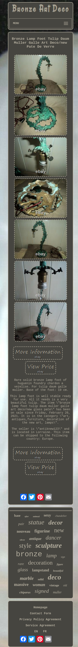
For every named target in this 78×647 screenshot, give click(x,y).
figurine (42, 531)
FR (45, 631)
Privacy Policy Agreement (41, 619)
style (25, 545)
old (65, 585)
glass (23, 569)
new (59, 530)
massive (21, 584)
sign (63, 556)
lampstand (40, 570)
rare (21, 564)
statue (36, 522)
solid (41, 579)
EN (36, 631)
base (17, 515)
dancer (53, 538)
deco (54, 577)
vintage (54, 585)
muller (57, 592)
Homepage (40, 607)
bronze (29, 554)
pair (21, 524)
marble (26, 578)
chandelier (61, 515)
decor (55, 522)
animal (36, 516)
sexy (47, 515)
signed (42, 591)
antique (35, 538)
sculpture (49, 545)
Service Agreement (40, 625)
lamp (51, 555)
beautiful (58, 570)
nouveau (23, 531)
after (26, 516)
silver (22, 539)
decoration (40, 562)
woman (39, 584)
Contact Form (40, 613)
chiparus (25, 592)
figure (60, 564)
